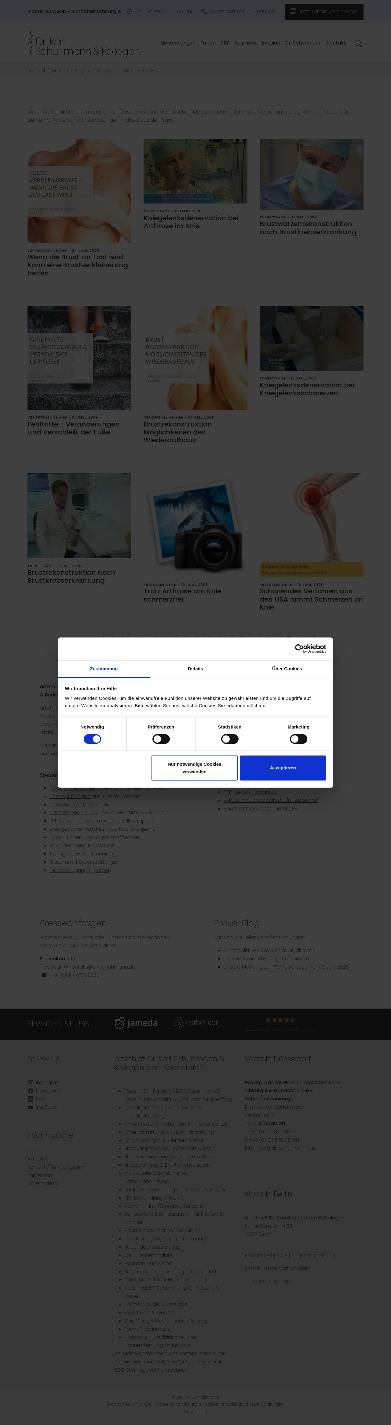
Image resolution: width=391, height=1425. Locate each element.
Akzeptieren (283, 768)
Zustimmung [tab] (104, 668)
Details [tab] (195, 668)
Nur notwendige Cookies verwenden (194, 768)
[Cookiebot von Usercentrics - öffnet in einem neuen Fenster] (299, 648)
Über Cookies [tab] (287, 668)
